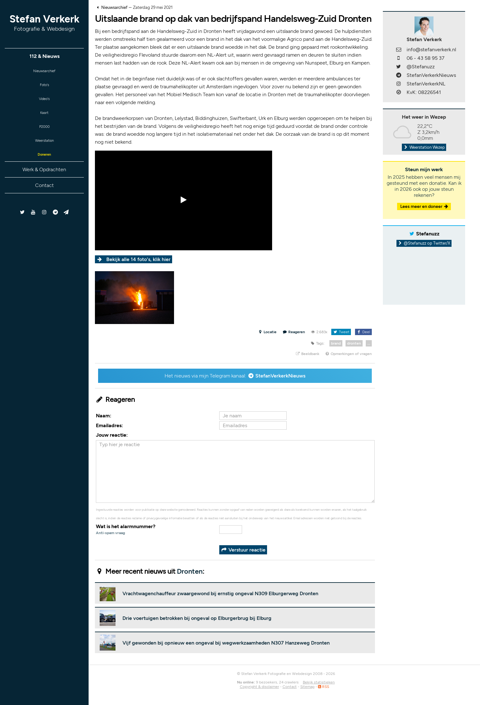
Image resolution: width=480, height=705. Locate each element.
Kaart (44, 118)
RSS (323, 686)
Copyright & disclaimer (259, 686)
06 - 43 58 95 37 (426, 58)
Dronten (190, 571)
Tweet (341, 332)
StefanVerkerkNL (426, 84)
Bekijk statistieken (319, 682)
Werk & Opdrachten (44, 181)
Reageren (294, 332)
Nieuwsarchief (44, 72)
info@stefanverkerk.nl (431, 50)
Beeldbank (307, 354)
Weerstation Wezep (424, 147)
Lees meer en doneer (424, 206)
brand (336, 343)
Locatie (267, 332)
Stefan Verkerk (44, 22)
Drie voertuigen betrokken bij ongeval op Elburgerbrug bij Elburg (196, 618)
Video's (44, 103)
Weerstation (44, 149)
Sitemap (307, 686)
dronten (354, 343)
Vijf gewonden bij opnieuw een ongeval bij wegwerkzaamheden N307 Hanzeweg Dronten (226, 643)
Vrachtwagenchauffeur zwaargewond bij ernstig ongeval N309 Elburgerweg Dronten (220, 593)
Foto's (44, 87)
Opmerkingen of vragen (348, 354)
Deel (363, 332)
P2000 (44, 134)
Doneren (44, 165)
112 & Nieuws (44, 56)
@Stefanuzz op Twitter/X (424, 243)
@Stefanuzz (421, 67)
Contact (44, 196)
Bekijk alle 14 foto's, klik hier (138, 259)
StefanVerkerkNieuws (280, 376)
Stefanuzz (427, 234)
